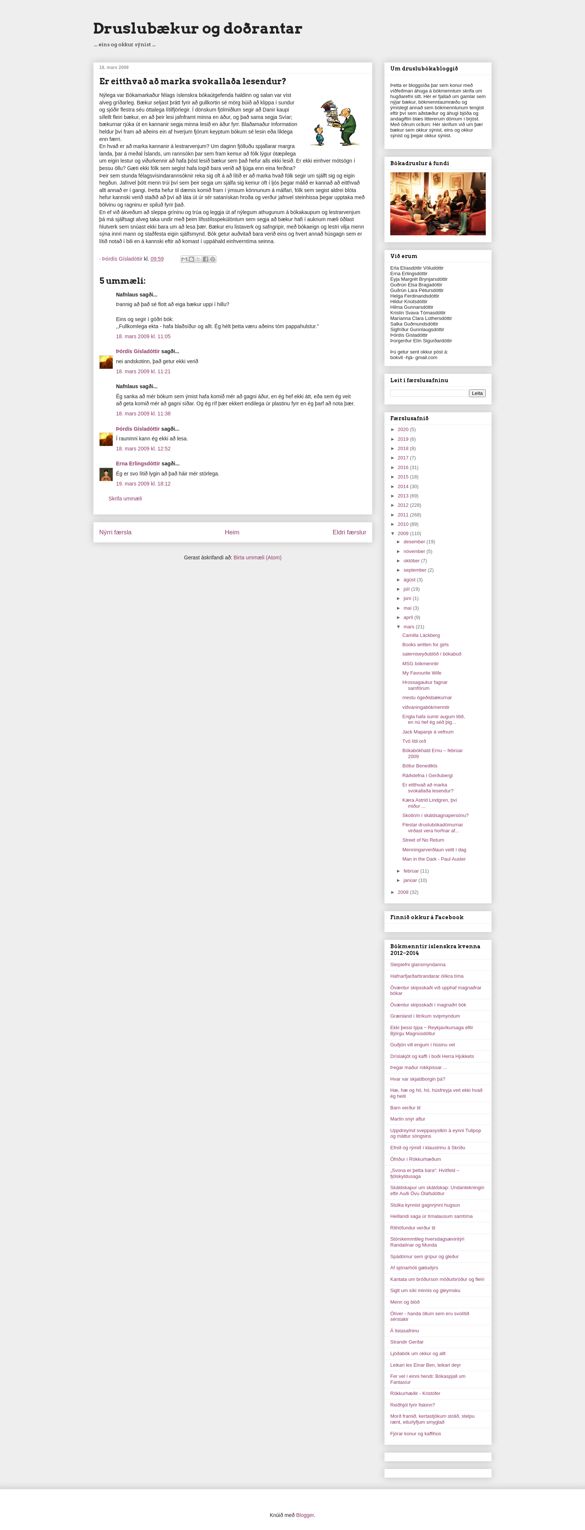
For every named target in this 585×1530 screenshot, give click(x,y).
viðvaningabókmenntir (425, 707)
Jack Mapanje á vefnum (427, 732)
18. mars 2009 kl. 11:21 (143, 371)
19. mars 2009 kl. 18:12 (143, 484)
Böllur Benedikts (419, 766)
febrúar (412, 871)
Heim (232, 532)
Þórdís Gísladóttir (138, 351)
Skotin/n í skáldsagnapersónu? (435, 815)
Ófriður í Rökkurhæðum (415, 1159)
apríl (409, 617)
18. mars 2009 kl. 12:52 (143, 449)
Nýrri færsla (115, 532)
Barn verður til (405, 1107)
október (412, 560)
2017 (404, 458)
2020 (404, 429)
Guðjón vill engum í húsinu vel (422, 1044)
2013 (404, 496)
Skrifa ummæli (125, 499)
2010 (404, 524)
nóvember (415, 551)
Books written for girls (425, 644)
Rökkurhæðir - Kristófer (415, 1393)
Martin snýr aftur (407, 1119)
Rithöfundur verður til (412, 1228)
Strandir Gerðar (407, 1342)
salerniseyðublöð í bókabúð (431, 654)
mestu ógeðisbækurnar (427, 697)
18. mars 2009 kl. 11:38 (143, 414)
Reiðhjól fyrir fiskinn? (412, 1405)
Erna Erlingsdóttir (138, 463)
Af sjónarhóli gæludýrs (414, 1267)
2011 (404, 515)
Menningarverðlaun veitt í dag (434, 849)
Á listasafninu (404, 1330)
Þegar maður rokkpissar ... (418, 1067)
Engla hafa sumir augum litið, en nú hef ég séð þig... (433, 719)
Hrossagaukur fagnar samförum (424, 685)
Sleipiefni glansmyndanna (417, 964)
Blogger (305, 1515)
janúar (411, 880)
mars (410, 626)
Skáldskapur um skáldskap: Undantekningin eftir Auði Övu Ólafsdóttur (437, 1190)
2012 (404, 505)
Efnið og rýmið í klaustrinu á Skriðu (427, 1147)
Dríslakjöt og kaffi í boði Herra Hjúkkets (432, 1056)
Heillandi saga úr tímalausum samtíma (431, 1216)
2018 (404, 448)
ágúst (410, 579)
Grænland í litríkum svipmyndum (425, 1016)
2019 (404, 439)
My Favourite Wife (421, 673)
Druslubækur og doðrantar (198, 28)
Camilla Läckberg (420, 635)
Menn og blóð (405, 1302)
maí (408, 608)
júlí (407, 589)
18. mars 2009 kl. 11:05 (143, 336)
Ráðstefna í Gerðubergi (427, 775)
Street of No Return (423, 840)
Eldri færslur (349, 532)
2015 (404, 477)
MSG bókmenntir (420, 663)
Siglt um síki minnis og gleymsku (425, 1290)
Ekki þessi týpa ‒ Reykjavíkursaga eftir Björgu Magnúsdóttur (431, 1030)
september (416, 570)
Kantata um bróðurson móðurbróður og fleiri (437, 1279)
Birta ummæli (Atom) (257, 557)
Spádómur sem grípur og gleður (424, 1256)
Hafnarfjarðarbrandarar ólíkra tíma (427, 976)
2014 (404, 486)
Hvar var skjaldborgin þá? (417, 1079)
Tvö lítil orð (414, 741)
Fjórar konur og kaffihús (415, 1433)
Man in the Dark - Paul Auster (434, 859)
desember (415, 541)
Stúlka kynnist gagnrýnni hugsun (425, 1205)
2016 (404, 467)
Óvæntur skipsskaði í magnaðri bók (428, 1005)
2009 (404, 533)
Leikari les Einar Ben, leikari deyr (425, 1365)
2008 (404, 892)
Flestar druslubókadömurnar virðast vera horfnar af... (432, 827)
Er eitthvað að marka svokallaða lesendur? (427, 788)
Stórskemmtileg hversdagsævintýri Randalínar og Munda (427, 1242)
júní (408, 598)
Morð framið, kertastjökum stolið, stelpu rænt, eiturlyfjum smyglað (432, 1419)
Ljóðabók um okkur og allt (417, 1353)
